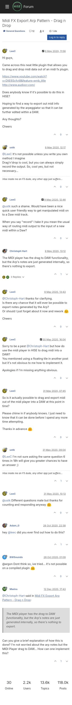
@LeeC (7, 154)
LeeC (13, 51)
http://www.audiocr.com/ (18, 84)
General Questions (14, 31)
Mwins (13, 589)
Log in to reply (57, 37)
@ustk (6, 206)
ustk (12, 147)
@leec (12, 532)
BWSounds (16, 557)
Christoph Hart (18, 251)
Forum (28, 7)
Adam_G (14, 525)
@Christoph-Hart (13, 298)
